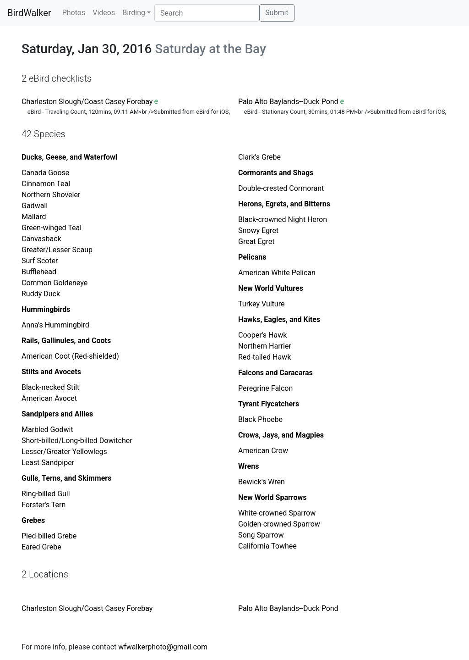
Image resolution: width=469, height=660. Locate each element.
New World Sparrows (272, 497)
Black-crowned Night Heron (282, 219)
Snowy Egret (258, 230)
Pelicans (252, 257)
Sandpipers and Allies (57, 414)
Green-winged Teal (52, 227)
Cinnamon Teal (46, 183)
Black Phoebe (260, 419)
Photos (74, 12)
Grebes (33, 520)
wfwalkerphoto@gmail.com (162, 647)
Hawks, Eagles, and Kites (279, 319)
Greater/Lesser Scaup (57, 249)
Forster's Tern (43, 504)
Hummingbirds (46, 309)
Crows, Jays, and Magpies (281, 435)
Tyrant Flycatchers (268, 403)
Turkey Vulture (261, 303)
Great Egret (256, 241)
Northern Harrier (264, 346)
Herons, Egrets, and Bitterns (284, 204)
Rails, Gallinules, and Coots (66, 340)
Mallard (34, 216)
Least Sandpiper (48, 462)
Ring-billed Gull (46, 493)
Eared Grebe (41, 547)
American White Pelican (277, 272)
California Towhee (267, 546)
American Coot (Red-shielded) (70, 356)
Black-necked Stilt (50, 387)
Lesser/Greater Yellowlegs (64, 451)
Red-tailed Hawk (264, 357)
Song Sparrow (261, 535)
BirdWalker (29, 12)
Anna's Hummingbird (55, 325)
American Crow (263, 450)
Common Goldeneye (54, 282)
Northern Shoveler (51, 194)
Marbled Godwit (47, 429)
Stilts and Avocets (51, 371)
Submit (276, 12)
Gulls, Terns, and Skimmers (66, 478)
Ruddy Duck (41, 293)
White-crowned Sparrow (277, 513)
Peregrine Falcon (265, 388)
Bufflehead (39, 271)
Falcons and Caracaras (275, 372)
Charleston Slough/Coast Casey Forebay (87, 101)
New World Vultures (270, 288)
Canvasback (41, 238)
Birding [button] (133, 12)
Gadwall (35, 205)
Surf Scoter (40, 260)
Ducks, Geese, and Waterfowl (69, 157)
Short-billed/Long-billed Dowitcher (77, 440)
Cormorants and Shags (275, 172)
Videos (104, 12)
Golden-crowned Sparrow (279, 524)
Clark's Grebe (259, 157)
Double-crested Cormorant (281, 188)
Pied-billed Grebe (49, 536)
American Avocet (49, 398)
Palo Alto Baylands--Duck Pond (288, 101)
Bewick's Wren (261, 481)
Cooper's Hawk (262, 335)
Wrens (248, 466)
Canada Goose (45, 172)
